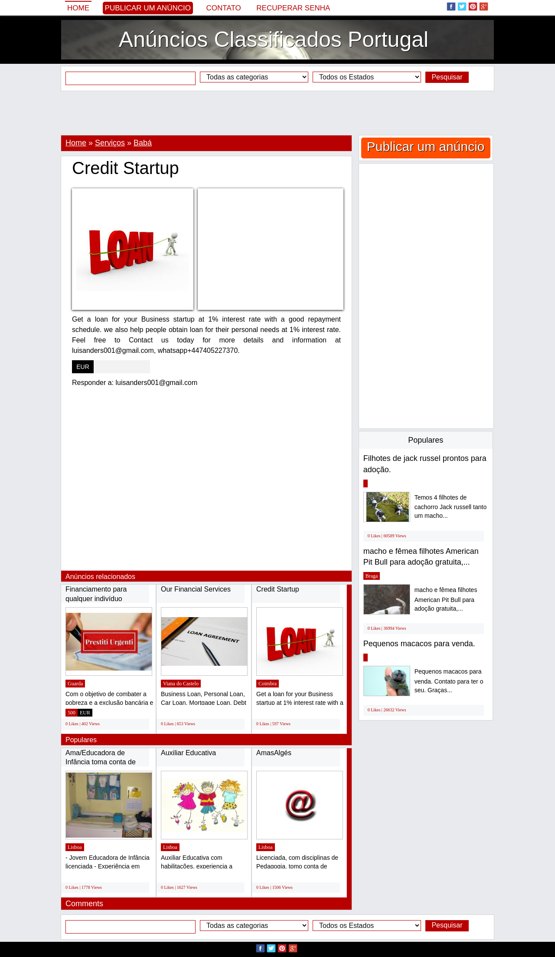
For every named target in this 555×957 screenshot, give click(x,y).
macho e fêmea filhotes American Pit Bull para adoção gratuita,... (446, 599)
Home (78, 8)
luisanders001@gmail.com (157, 382)
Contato (223, 8)
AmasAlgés (273, 752)
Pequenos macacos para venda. (419, 643)
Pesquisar (446, 77)
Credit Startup (277, 589)
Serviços (110, 142)
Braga (372, 576)
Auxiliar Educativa (188, 752)
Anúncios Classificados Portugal (273, 39)
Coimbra (267, 684)
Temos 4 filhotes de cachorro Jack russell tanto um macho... (451, 507)
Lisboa (75, 847)
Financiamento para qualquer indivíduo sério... (96, 598)
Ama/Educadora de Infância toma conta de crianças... (100, 762)
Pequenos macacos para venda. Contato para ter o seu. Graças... (449, 681)
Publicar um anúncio (148, 8)
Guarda (75, 684)
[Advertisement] (277, 112)
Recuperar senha (293, 8)
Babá (143, 142)
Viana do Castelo (181, 684)
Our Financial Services (196, 589)
